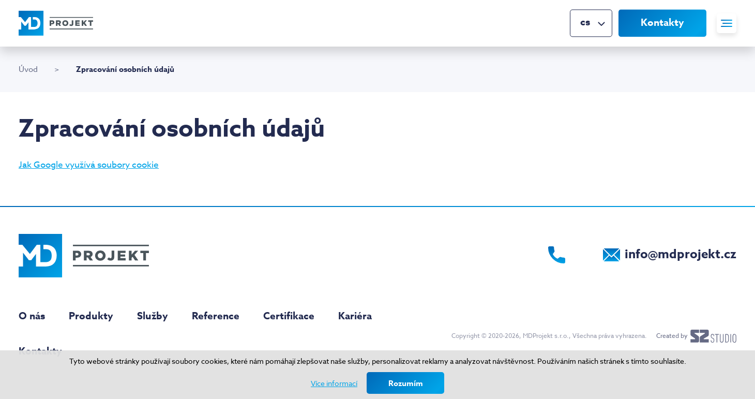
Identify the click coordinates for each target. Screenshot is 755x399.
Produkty (91, 316)
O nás (32, 316)
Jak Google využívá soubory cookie (89, 164)
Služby (152, 316)
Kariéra (355, 316)
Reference (215, 316)
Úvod (28, 69)
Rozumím (405, 383)
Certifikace (288, 316)
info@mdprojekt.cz (680, 254)
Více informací (334, 383)
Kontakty (662, 23)
